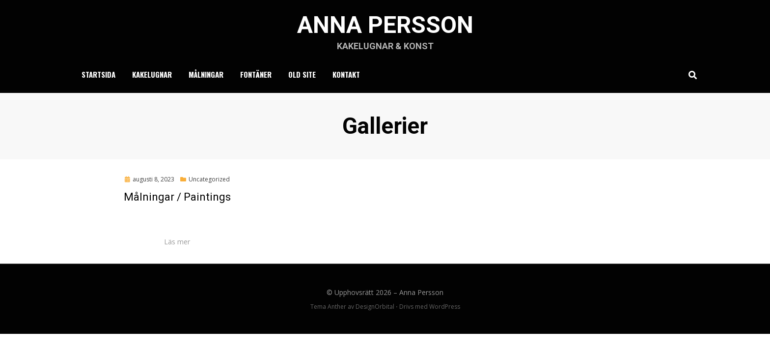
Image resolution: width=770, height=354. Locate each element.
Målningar (206, 74)
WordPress (444, 306)
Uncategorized (209, 179)
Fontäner (256, 74)
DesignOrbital (375, 306)
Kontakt (346, 74)
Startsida (98, 74)
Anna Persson (385, 25)
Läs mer (177, 241)
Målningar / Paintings (177, 197)
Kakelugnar (152, 74)
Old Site (302, 74)
